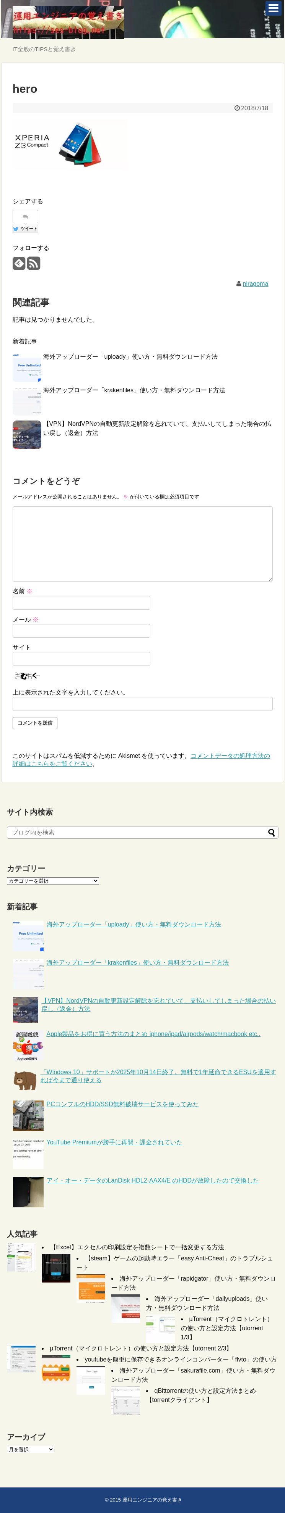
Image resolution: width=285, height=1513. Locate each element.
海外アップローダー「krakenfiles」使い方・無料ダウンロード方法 (134, 390)
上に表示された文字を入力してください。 (71, 692)
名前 (23, 591)
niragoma (256, 283)
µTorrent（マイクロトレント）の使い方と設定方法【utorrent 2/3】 (141, 1348)
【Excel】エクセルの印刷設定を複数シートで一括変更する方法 (137, 1247)
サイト (22, 647)
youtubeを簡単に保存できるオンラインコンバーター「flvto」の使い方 (181, 1359)
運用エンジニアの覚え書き (152, 1500)
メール (26, 619)
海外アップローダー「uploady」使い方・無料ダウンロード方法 (130, 356)
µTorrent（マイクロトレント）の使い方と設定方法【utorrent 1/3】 (227, 1328)
